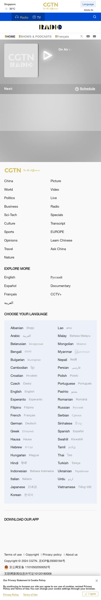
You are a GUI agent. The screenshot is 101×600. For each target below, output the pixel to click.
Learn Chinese (61, 240)
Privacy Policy (11, 595)
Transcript (58, 223)
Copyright (33, 554)
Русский (56, 277)
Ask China (58, 249)
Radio (21, 17)
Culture (9, 223)
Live (54, 198)
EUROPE (57, 232)
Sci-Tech (10, 215)
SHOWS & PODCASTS (36, 36)
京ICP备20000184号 (52, 561)
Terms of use (13, 554)
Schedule (87, 89)
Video (55, 189)
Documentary (61, 286)
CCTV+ (56, 294)
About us (72, 554)
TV (36, 17)
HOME (10, 36)
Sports (9, 232)
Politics (9, 198)
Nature (9, 257)
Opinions (11, 240)
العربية (8, 303)
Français (63, 36)
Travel (8, 249)
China (8, 181)
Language (88, 4)
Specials (57, 215)
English (9, 277)
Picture (56, 181)
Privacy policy (53, 554)
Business (11, 206)
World (8, 189)
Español (10, 286)
